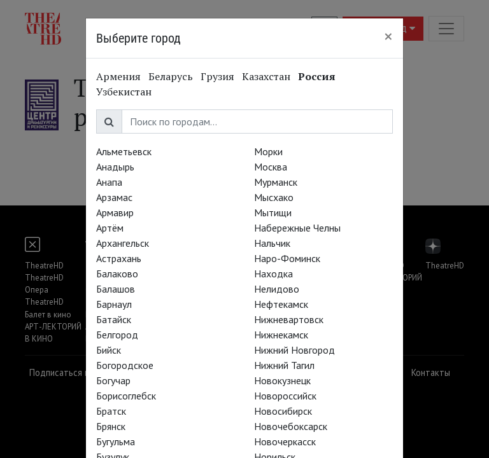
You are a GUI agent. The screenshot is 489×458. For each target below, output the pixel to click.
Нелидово (276, 288)
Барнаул (114, 304)
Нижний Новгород (294, 350)
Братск (111, 411)
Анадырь (115, 166)
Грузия (217, 76)
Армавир (115, 212)
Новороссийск (285, 395)
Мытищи (273, 212)
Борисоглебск (126, 395)
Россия (317, 76)
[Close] (388, 36)
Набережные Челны (297, 227)
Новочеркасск (285, 441)
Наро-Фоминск (287, 258)
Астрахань (118, 258)
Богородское (124, 365)
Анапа (109, 182)
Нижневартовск (288, 319)
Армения (118, 76)
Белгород (117, 334)
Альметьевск (124, 151)
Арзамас (114, 197)
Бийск (108, 350)
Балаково (117, 273)
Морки (268, 151)
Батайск (113, 319)
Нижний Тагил (284, 365)
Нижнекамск (281, 334)
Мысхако (274, 197)
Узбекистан (124, 92)
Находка (273, 273)
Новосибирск (283, 411)
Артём (110, 227)
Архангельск (122, 243)
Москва (270, 166)
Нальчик (272, 243)
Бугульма (115, 441)
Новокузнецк (282, 380)
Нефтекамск (281, 304)
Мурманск (275, 182)
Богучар (113, 380)
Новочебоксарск (290, 426)
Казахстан (266, 76)
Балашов (115, 288)
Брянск (110, 426)
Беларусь (170, 76)
